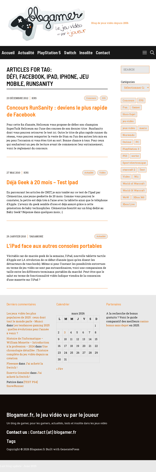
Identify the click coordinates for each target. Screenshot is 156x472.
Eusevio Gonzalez (18, 372)
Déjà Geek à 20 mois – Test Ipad (42, 181)
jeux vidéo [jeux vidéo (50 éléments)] (129, 128)
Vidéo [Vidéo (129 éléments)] (126, 176)
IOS (104, 98)
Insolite (86, 52)
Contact (103, 52)
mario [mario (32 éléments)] (143, 128)
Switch (70, 52)
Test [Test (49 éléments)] (142, 169)
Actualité (26, 52)
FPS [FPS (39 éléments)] (141, 100)
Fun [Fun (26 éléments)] (125, 107)
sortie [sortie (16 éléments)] (135, 155)
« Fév (59, 368)
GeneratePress (69, 449)
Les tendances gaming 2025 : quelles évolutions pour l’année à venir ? (28, 329)
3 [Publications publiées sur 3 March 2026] (65, 332)
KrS (34, 98)
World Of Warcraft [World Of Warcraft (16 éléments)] (134, 190)
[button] (152, 52)
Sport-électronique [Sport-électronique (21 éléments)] (134, 162)
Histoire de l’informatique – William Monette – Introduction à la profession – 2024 (28, 342)
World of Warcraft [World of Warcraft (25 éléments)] (134, 183)
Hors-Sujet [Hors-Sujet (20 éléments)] (129, 114)
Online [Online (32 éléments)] (127, 142)
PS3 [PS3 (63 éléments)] (125, 155)
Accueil (8, 52)
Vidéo (102, 172)
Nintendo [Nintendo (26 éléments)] (128, 135)
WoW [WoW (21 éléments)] (126, 197)
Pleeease (12, 363)
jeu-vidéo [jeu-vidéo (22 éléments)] (128, 121)
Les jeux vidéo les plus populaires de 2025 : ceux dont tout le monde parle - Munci (26, 317)
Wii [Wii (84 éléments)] (136, 176)
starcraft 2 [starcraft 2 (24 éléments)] (129, 169)
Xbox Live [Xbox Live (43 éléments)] (129, 204)
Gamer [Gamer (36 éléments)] (136, 107)
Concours (91, 98)
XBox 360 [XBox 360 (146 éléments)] (138, 197)
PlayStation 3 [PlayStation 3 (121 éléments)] (131, 148)
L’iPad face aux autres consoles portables (54, 245)
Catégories (128, 82)
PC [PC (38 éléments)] (137, 142)
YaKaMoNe (36, 236)
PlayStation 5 (49, 52)
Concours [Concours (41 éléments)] (128, 100)
